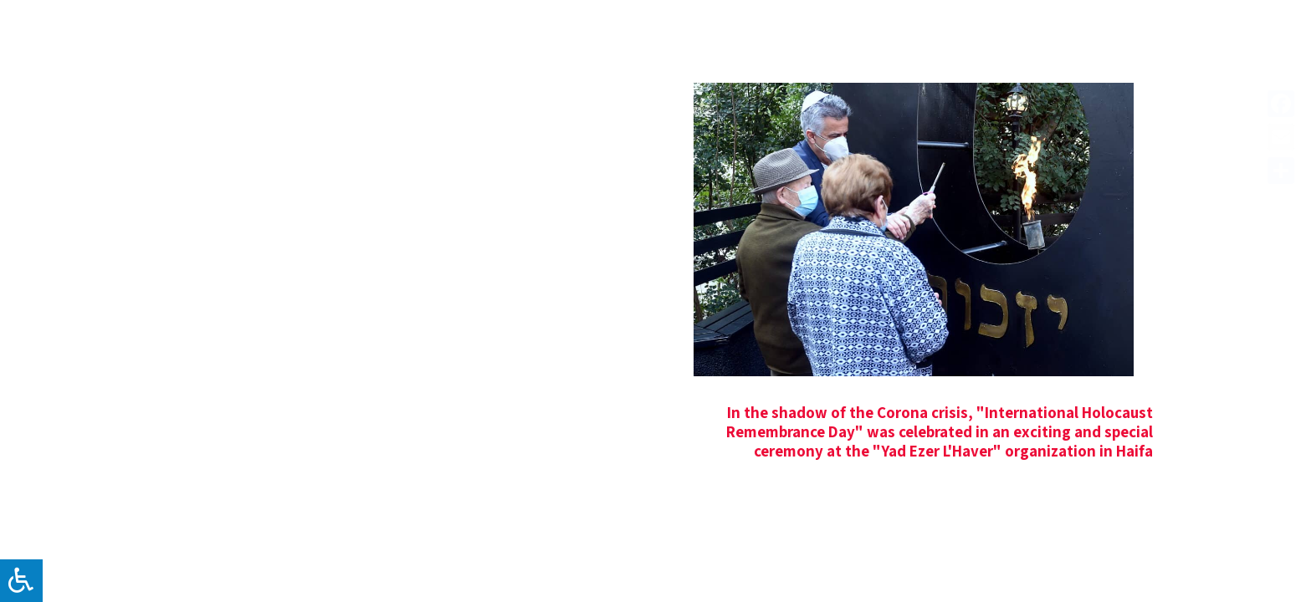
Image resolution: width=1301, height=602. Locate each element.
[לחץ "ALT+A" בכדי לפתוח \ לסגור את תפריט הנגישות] (21, 580)
